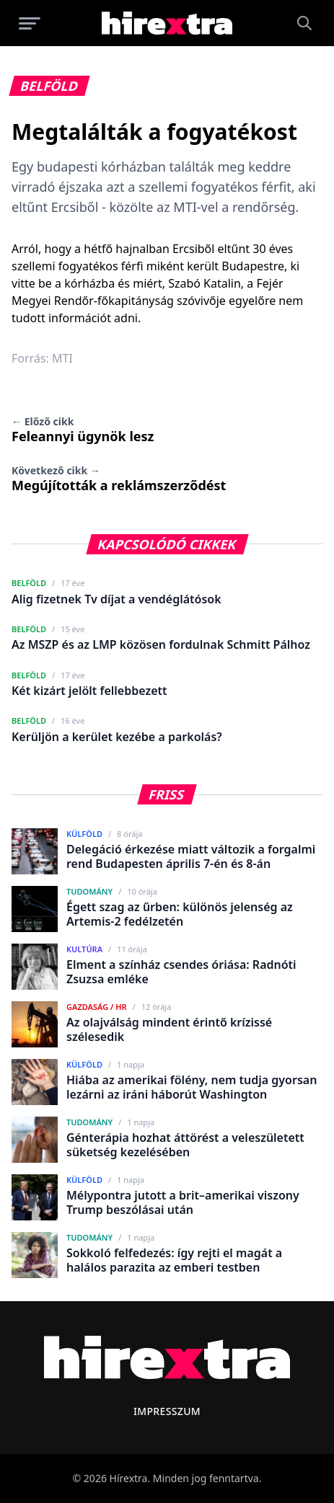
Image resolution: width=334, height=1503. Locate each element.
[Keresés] (304, 23)
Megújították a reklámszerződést (119, 479)
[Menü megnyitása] (30, 23)
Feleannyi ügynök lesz (83, 429)
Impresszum (167, 1411)
